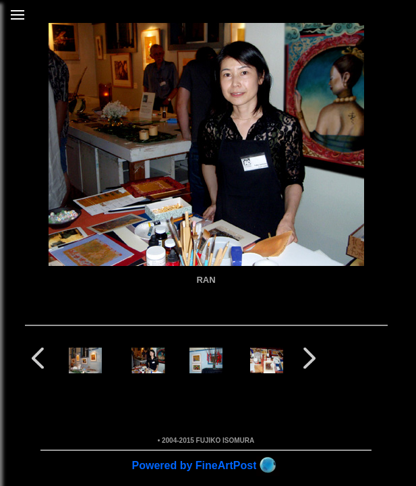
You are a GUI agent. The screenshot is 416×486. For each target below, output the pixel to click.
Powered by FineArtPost (194, 465)
